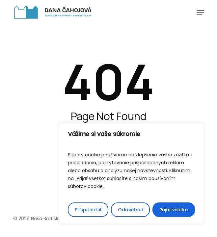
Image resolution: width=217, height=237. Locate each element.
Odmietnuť (130, 209)
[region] (131, 173)
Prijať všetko (173, 209)
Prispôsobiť (88, 209)
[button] (200, 12)
